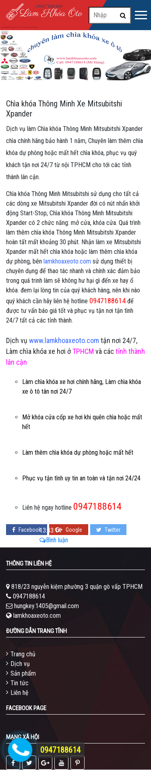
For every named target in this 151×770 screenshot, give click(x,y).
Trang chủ (22, 654)
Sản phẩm (23, 673)
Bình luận (53, 540)
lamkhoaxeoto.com (37, 615)
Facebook (26, 530)
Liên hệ (19, 692)
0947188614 (29, 596)
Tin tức (19, 683)
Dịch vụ (20, 664)
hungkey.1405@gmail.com (46, 606)
